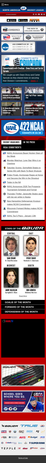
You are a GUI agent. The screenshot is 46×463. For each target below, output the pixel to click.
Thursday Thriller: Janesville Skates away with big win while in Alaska (23, 195)
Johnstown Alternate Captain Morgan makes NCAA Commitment (34, 110)
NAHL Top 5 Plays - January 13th (19, 216)
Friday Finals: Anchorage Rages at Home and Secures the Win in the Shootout (23, 176)
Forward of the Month (19, 307)
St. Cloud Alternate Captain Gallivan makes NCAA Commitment (11, 110)
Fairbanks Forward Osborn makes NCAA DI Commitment (11, 96)
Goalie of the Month (18, 302)
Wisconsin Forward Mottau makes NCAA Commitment (23, 210)
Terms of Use (23, 458)
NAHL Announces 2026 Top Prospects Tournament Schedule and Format (21, 188)
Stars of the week (24, 228)
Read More (23, 296)
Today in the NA (12, 182)
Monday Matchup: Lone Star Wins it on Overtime (22, 162)
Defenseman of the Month (21, 312)
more (33, 81)
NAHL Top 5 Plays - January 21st (34, 96)
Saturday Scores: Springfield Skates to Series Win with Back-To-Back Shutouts (22, 169)
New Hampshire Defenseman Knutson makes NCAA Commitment (21, 202)
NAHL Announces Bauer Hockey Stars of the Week (23, 154)
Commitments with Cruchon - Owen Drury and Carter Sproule (23, 69)
